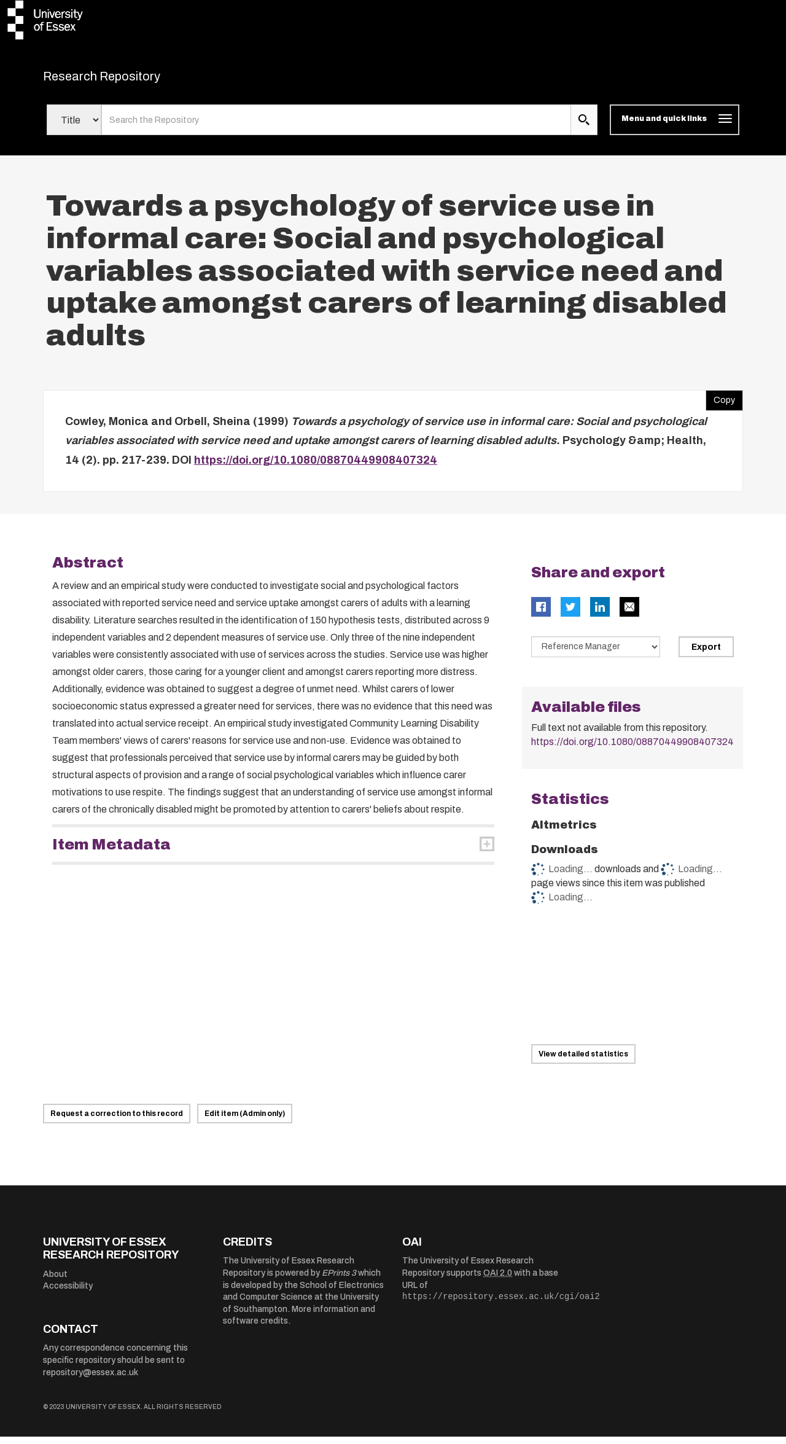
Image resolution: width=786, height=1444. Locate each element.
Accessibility (68, 1293)
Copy (720, 404)
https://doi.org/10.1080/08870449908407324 (315, 467)
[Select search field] (74, 127)
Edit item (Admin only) (244, 1121)
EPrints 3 (339, 1280)
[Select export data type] (595, 654)
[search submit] (583, 127)
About (55, 1281)
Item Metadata (111, 852)
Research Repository (129, 80)
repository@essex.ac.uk (90, 1379)
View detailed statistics (583, 1061)
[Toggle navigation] (674, 127)
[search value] (336, 127)
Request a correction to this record (116, 1121)
